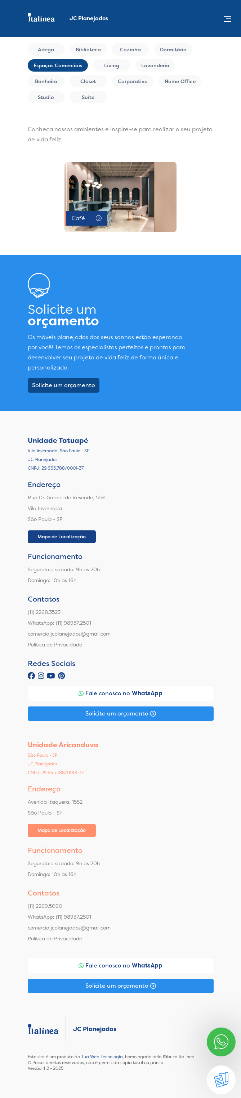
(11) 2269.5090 (45, 906)
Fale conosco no (120, 693)
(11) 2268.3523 (44, 612)
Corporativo (133, 81)
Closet (88, 81)
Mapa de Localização (61, 537)
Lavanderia (155, 65)
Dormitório (173, 49)
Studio (46, 97)
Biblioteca (88, 49)
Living (111, 65)
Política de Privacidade (55, 644)
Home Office (180, 81)
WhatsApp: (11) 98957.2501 (59, 623)
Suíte (88, 97)
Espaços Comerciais (58, 65)
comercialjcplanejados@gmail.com (69, 634)
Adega (46, 49)
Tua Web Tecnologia (102, 1057)
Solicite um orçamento (63, 385)
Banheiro (46, 81)
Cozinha (130, 49)
